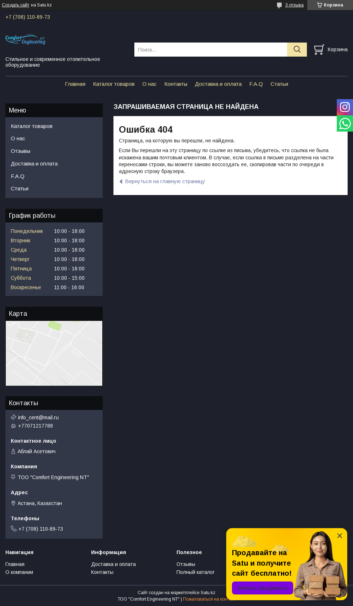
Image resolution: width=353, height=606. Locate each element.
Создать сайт (15, 5)
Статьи (279, 84)
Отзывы (20, 151)
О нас (149, 84)
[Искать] (297, 50)
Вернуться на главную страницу (165, 181)
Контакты (175, 84)
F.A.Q (256, 84)
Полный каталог (195, 572)
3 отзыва (294, 5)
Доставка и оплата (218, 84)
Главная (75, 84)
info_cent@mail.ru (38, 417)
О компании (19, 572)
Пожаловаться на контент (209, 599)
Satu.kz (208, 592)
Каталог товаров (114, 84)
